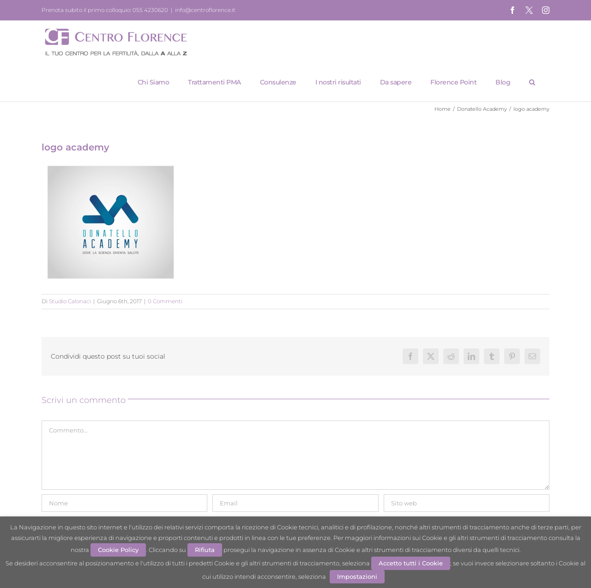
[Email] (295, 503)
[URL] (466, 503)
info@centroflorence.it (205, 9)
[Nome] (124, 503)
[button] (532, 82)
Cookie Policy (118, 549)
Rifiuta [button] (205, 549)
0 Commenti (165, 301)
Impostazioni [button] (357, 576)
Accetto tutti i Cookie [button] (411, 563)
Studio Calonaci (70, 301)
